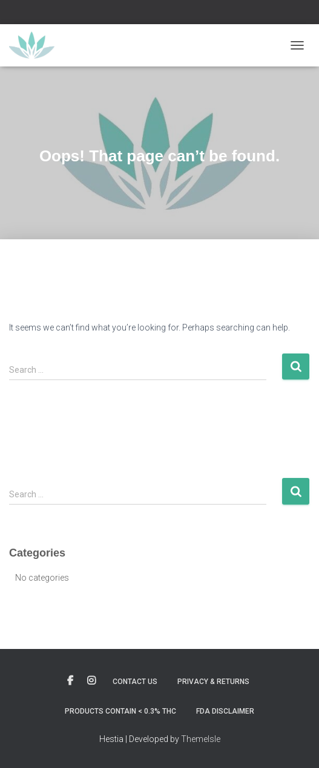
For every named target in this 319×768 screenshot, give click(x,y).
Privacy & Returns (213, 681)
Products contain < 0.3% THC (120, 711)
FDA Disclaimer (225, 711)
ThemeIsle (200, 739)
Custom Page (70, 681)
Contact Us (135, 681)
